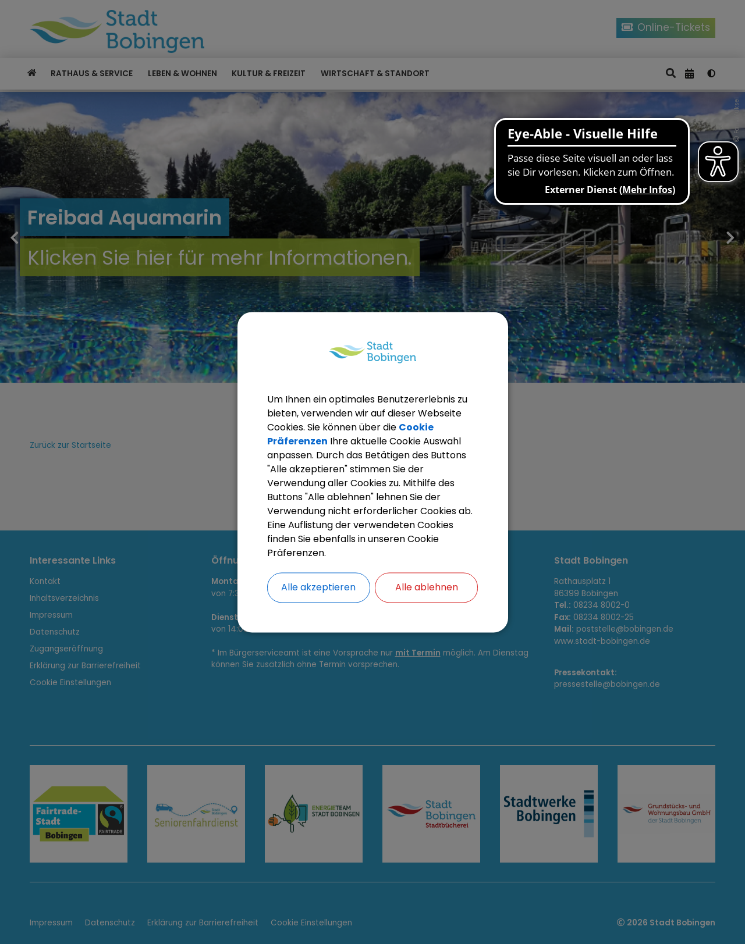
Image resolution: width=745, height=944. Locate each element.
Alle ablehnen (426, 587)
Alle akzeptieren (318, 587)
